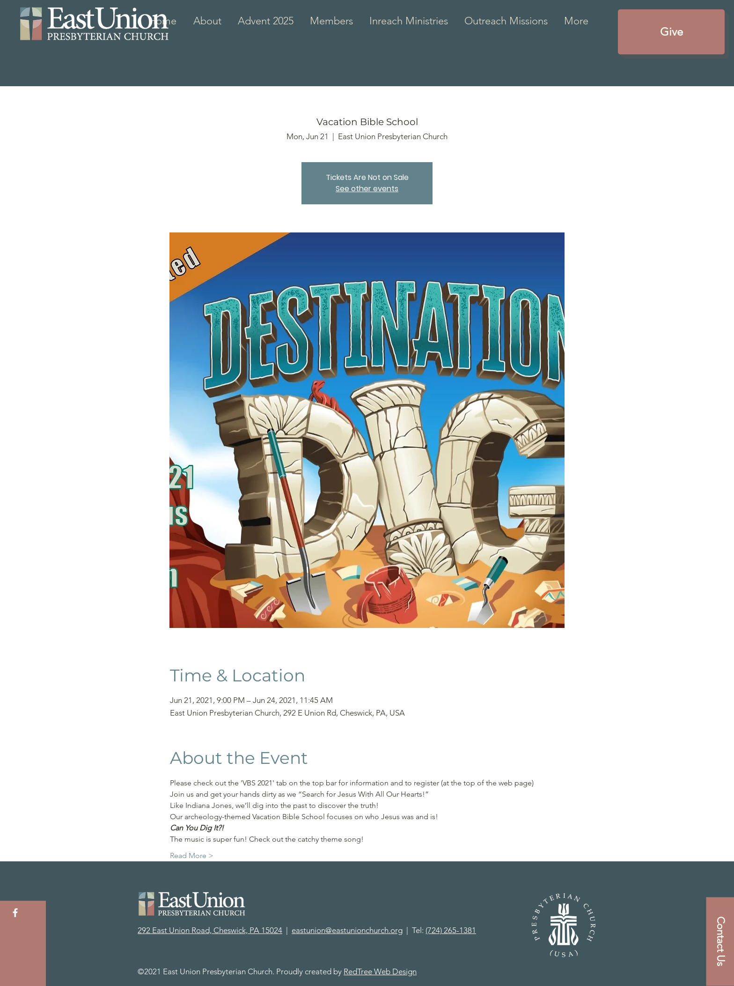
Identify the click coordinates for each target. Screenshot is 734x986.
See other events (367, 188)
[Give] (671, 31)
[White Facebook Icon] (15, 913)
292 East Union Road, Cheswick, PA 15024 (210, 930)
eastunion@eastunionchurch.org (347, 930)
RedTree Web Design (380, 971)
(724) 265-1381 (451, 930)
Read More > (191, 855)
